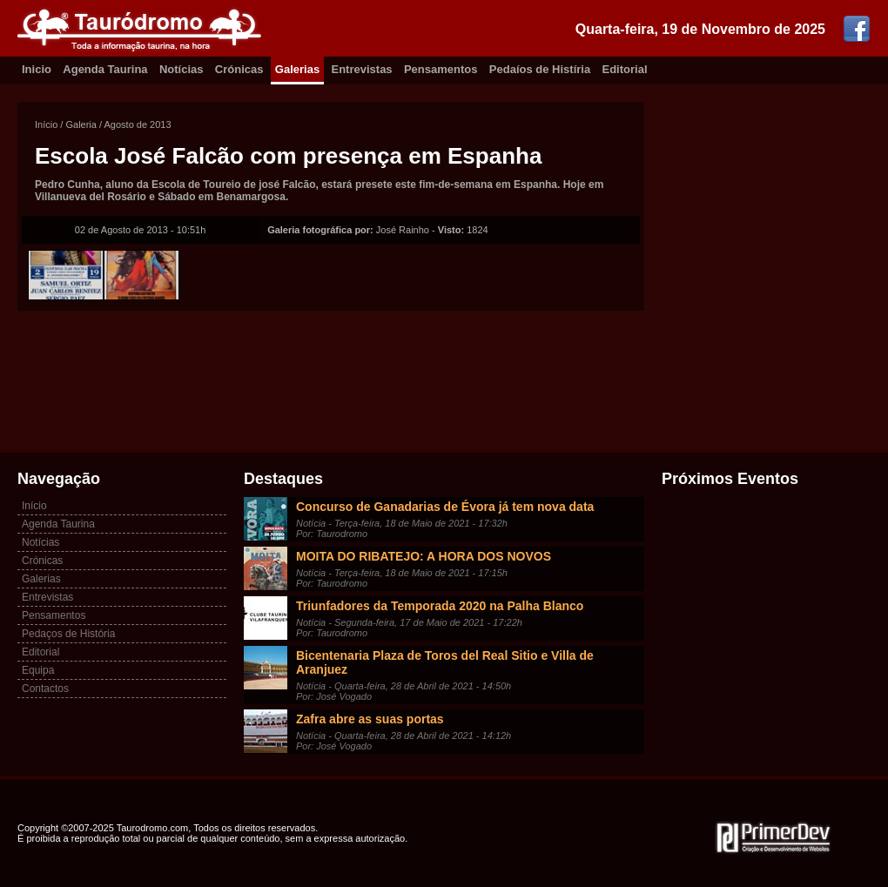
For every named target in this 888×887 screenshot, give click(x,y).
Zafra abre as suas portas (370, 719)
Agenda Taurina (105, 69)
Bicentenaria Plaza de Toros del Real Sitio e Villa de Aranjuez (445, 662)
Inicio (36, 69)
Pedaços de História (68, 634)
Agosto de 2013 (138, 124)
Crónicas (239, 69)
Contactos (45, 688)
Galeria (80, 124)
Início (46, 124)
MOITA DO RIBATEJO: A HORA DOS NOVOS (423, 556)
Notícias (181, 69)
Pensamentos (441, 69)
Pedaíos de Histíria (539, 69)
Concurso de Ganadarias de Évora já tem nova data (445, 507)
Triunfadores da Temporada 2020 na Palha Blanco (439, 606)
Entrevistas (362, 69)
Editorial (625, 69)
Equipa (38, 670)
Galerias (297, 69)
